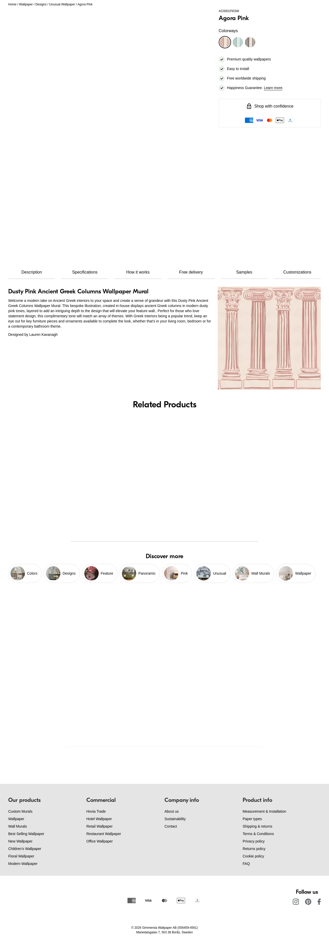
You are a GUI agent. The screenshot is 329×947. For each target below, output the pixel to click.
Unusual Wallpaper (62, 4)
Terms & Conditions (258, 834)
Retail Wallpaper (99, 826)
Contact (170, 826)
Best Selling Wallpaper (26, 834)
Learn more (273, 88)
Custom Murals (20, 811)
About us (171, 811)
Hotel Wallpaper (99, 819)
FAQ (246, 864)
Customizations (297, 272)
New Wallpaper (20, 841)
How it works (138, 272)
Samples (244, 272)
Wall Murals (17, 826)
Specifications (85, 272)
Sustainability (175, 819)
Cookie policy (253, 856)
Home (12, 4)
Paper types (252, 819)
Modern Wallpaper (23, 864)
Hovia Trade (96, 811)
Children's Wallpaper (24, 849)
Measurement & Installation (264, 811)
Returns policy (254, 849)
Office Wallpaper (99, 841)
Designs (41, 4)
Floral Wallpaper (21, 856)
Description (31, 272)
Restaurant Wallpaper (103, 834)
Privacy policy (254, 841)
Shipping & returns (257, 826)
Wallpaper (26, 4)
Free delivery (191, 272)
